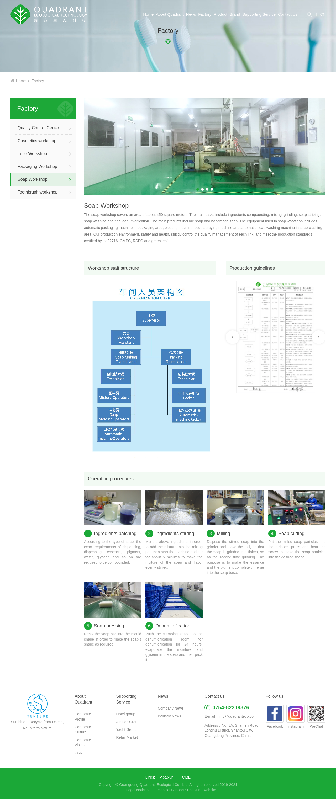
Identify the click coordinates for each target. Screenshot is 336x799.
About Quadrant (121, 35)
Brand (218, 35)
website (210, 790)
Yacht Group (126, 729)
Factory (171, 35)
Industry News (169, 716)
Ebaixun (194, 790)
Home (91, 35)
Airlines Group (128, 722)
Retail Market (127, 737)
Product (196, 35)
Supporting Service (250, 35)
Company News (171, 708)
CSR (78, 753)
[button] (197, 189)
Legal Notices (137, 790)
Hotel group (125, 714)
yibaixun (166, 777)
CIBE (186, 777)
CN (323, 35)
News (150, 35)
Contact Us (287, 35)
